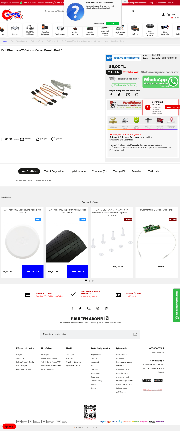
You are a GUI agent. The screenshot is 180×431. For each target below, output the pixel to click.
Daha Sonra (99, 23)
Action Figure (75, 29)
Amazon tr (95, 362)
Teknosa (94, 369)
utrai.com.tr (120, 358)
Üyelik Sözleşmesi (73, 366)
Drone (15, 29)
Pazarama (95, 377)
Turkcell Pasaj (96, 381)
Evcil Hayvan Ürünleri (120, 29)
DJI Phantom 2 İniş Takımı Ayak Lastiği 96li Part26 (67, 211)
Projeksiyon (60, 29)
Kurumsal (172, 3)
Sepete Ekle (33, 271)
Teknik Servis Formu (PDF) (51, 362)
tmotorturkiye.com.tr (124, 381)
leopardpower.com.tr (124, 362)
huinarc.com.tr (121, 388)
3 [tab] (92, 281)
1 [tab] (86, 281)
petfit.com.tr (121, 392)
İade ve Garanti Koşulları (25, 362)
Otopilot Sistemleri (45, 29)
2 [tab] (89, 281)
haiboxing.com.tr (122, 369)
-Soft (77, 428)
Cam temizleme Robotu (150, 29)
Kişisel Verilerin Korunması (51, 366)
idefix (93, 384)
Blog (151, 3)
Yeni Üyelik (70, 354)
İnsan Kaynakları (47, 369)
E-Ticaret (83, 428)
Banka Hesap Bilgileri (49, 358)
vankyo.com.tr (121, 354)
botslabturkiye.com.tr (124, 384)
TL (173, 14)
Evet (112, 23)
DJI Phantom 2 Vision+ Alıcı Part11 (156, 209)
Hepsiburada (96, 354)
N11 (92, 366)
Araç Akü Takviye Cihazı (105, 29)
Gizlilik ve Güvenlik (73, 362)
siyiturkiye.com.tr (122, 377)
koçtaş (93, 388)
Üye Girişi (70, 358)
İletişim (19, 354)
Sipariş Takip (21, 358)
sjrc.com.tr (120, 366)
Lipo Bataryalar (165, 29)
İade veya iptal (22, 366)
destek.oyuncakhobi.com (136, 3)
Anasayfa (45, 354)
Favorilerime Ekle (56, 139)
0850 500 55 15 (28, 3)
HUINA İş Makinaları (30, 29)
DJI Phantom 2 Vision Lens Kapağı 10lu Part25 (22, 211)
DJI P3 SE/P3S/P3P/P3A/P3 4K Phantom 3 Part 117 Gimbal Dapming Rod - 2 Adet (112, 212)
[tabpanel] (22, 243)
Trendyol (94, 358)
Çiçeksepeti (95, 373)
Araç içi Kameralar (90, 29)
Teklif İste (114, 72)
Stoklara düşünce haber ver (160, 72)
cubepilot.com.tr (122, 373)
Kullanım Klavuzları (23, 369)
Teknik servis (160, 3)
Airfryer (135, 29)
